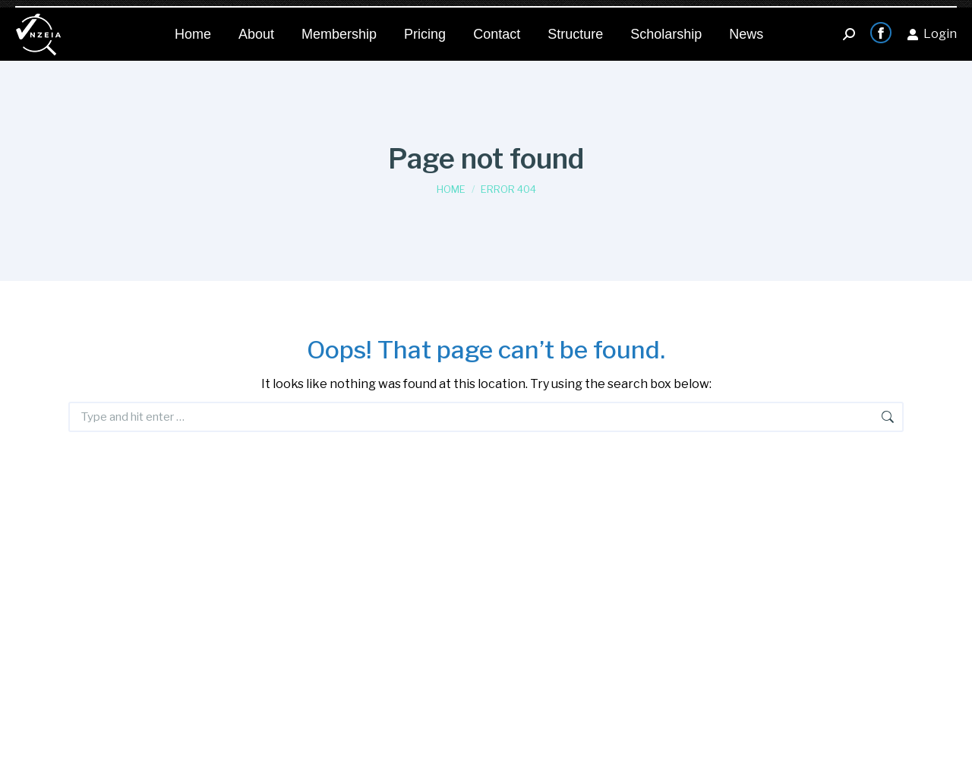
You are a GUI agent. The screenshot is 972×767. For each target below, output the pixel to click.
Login (932, 26)
